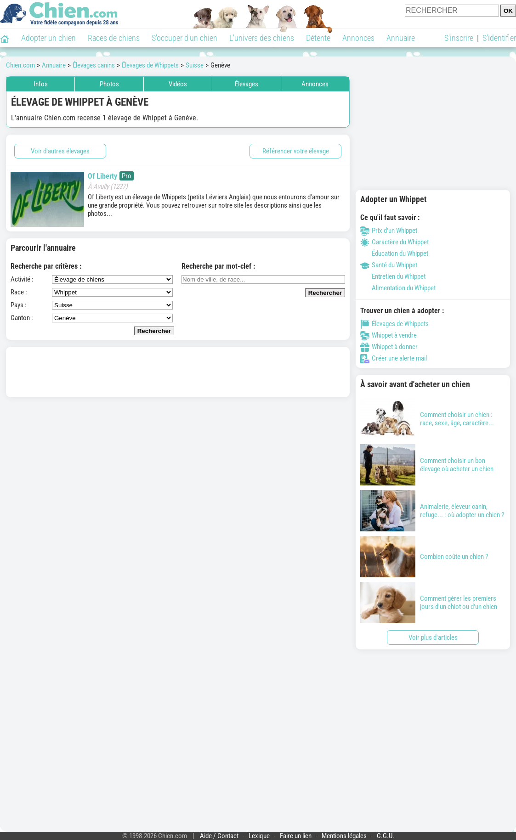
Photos (109, 84)
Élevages (246, 84)
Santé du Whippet (388, 265)
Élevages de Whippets (394, 324)
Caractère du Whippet (394, 242)
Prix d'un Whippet (388, 230)
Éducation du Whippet (394, 253)
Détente (318, 38)
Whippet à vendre (388, 335)
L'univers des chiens (261, 38)
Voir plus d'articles (433, 637)
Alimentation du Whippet (398, 288)
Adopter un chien (48, 38)
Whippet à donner (389, 347)
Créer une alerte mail (393, 358)
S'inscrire (458, 38)
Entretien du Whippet (392, 276)
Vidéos (178, 84)
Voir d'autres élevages (60, 151)
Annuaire (400, 38)
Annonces (358, 38)
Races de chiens (114, 38)
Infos (41, 84)
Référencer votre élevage (295, 151)
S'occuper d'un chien (184, 38)
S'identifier (499, 38)
